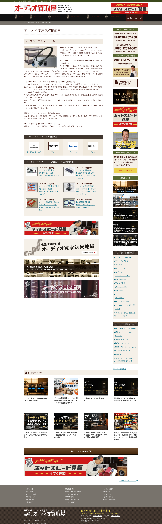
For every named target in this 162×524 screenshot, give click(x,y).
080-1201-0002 (102, 517)
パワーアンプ (120, 267)
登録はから (125, 169)
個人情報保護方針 (110, 498)
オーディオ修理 (31, 492)
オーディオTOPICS (71, 500)
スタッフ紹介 (108, 492)
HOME (26, 21)
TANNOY (121, 338)
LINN (118, 353)
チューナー (119, 292)
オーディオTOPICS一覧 (82, 450)
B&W (123, 342)
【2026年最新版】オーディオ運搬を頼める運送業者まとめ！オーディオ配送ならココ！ (66, 399)
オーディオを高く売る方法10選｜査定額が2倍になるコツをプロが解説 (65, 433)
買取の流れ (29, 490)
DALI (118, 334)
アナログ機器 (120, 281)
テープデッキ (120, 289)
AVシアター (119, 296)
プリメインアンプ (121, 259)
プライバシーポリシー (39, 519)
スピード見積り (31, 498)
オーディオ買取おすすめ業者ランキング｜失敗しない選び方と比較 (35, 433)
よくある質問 (108, 487)
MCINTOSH (125, 345)
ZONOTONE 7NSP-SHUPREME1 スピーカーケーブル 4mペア (85, 203)
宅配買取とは (116, 511)
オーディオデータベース (73, 498)
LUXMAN (123, 349)
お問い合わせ (108, 495)
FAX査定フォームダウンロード (126, 81)
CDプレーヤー (120, 278)
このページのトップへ (127, 479)
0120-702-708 (97, 514)
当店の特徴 (29, 487)
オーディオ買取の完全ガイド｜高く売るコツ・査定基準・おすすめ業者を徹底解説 (95, 433)
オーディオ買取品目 (71, 492)
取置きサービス (31, 495)
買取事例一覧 (69, 487)
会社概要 (107, 490)
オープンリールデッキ (123, 256)
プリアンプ (119, 263)
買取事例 (31, 21)
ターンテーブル (121, 285)
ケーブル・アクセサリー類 (125, 303)
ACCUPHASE (125, 327)
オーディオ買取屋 (119, 367)
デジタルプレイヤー (122, 274)
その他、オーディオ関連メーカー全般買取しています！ (125, 358)
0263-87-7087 (115, 514)
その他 (117, 307)
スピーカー (119, 270)
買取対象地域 (69, 495)
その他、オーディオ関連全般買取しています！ (125, 313)
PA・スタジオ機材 (122, 300)
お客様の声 (29, 500)
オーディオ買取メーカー (73, 490)
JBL (123, 330)
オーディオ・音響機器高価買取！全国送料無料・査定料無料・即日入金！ (34, 1)
